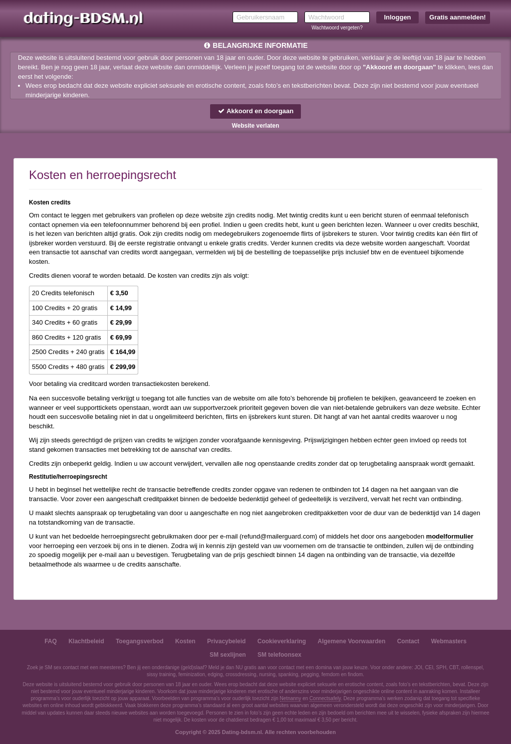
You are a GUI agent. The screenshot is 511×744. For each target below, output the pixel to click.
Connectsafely (325, 698)
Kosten (185, 641)
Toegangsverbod (140, 641)
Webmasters (449, 641)
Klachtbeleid (86, 641)
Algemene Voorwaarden (351, 641)
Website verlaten (255, 125)
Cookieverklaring (281, 641)
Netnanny (290, 698)
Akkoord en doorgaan (255, 111)
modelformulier (450, 536)
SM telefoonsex (279, 654)
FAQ (50, 641)
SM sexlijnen (228, 654)
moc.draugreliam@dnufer (278, 536)
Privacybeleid (226, 641)
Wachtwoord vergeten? (336, 27)
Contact (408, 641)
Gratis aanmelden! (457, 17)
